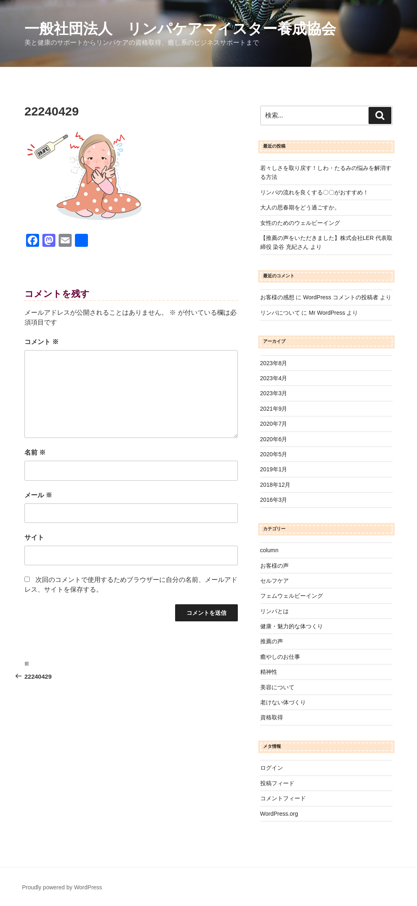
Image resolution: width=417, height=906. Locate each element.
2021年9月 (274, 408)
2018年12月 (275, 484)
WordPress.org (279, 813)
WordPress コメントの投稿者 (340, 297)
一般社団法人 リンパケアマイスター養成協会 (180, 28)
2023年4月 (274, 378)
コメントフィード (283, 798)
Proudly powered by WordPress (62, 887)
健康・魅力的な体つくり (291, 626)
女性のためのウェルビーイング (300, 223)
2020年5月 (274, 454)
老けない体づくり (283, 702)
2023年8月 (274, 363)
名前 (35, 452)
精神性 (268, 672)
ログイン (271, 767)
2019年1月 (274, 469)
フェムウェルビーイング (291, 595)
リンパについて (280, 312)
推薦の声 (271, 641)
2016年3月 (274, 500)
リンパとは (274, 611)
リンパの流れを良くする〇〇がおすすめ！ (314, 192)
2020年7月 (274, 423)
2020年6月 (274, 439)
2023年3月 (274, 393)
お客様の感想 (277, 297)
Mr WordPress (327, 312)
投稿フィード (277, 783)
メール (38, 495)
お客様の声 (274, 565)
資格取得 (271, 717)
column (269, 550)
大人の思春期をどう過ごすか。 (300, 207)
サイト (34, 537)
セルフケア (274, 580)
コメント (41, 341)
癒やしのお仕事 (280, 656)
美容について (277, 687)
